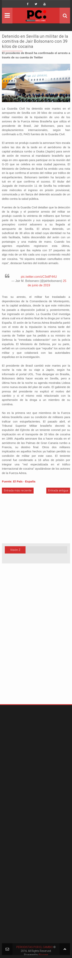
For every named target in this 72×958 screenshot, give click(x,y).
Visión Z (15, 550)
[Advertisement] (13, 639)
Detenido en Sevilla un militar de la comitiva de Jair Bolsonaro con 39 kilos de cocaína (35, 41)
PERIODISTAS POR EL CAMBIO (34, 947)
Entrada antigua (58, 490)
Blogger (43, 954)
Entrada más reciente (18, 490)
